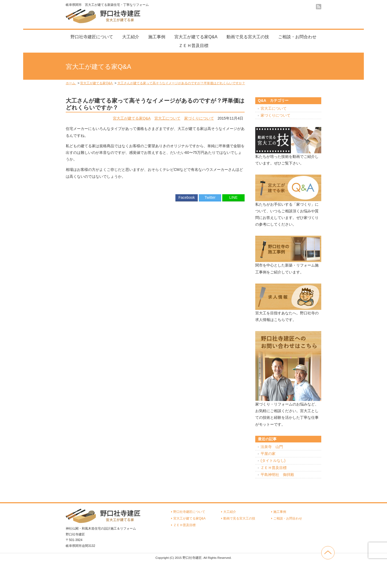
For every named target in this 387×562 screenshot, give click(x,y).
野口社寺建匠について (92, 37)
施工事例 (156, 37)
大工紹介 (130, 37)
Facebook (186, 197)
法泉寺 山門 (272, 447)
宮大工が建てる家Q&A (195, 37)
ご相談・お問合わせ (297, 37)
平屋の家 (268, 453)
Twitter (209, 197)
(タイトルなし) (273, 460)
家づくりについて (199, 118)
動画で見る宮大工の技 (248, 37)
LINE (233, 197)
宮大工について (167, 118)
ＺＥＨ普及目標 (193, 45)
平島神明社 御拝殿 (277, 474)
